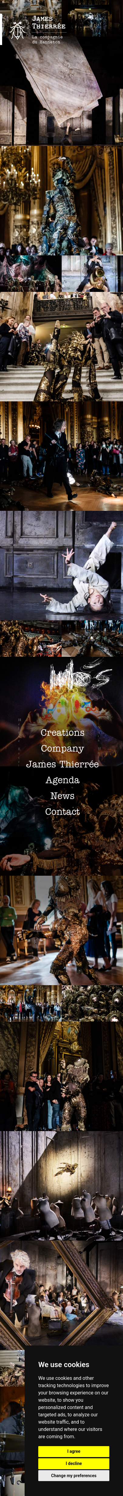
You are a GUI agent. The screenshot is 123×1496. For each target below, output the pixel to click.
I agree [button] (73, 1451)
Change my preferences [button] (73, 1475)
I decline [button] (74, 1463)
